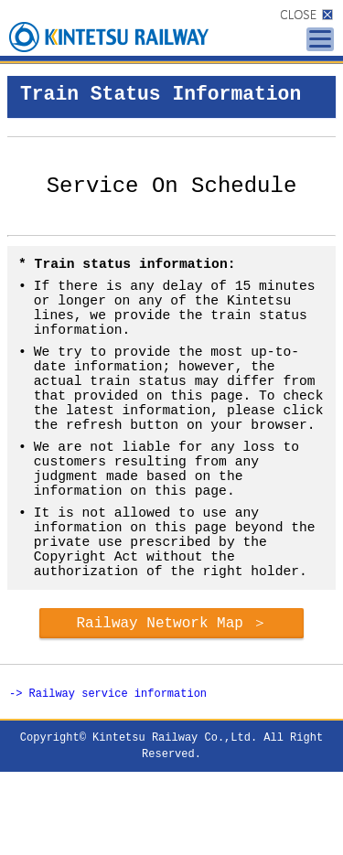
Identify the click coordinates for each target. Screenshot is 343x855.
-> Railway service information (108, 776)
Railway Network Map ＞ (171, 702)
